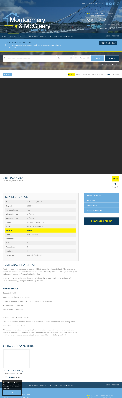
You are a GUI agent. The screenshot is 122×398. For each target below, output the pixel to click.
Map (91, 204)
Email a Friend (94, 214)
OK (12, 393)
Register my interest (101, 225)
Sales (60, 63)
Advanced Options (109, 68)
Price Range (80, 63)
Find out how (108, 48)
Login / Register (112, 41)
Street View (92, 209)
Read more (6, 389)
